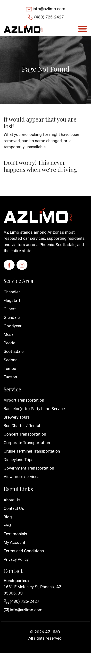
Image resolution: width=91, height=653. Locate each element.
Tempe (10, 368)
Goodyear (13, 325)
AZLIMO (52, 631)
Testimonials (15, 533)
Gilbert (10, 308)
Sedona (10, 359)
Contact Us (14, 508)
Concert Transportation (25, 434)
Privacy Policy (16, 559)
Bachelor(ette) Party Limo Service (34, 408)
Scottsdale (14, 351)
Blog (8, 516)
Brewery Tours (17, 417)
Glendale (12, 317)
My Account (14, 542)
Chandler (12, 291)
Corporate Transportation (27, 442)
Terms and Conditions (24, 550)
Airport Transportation (24, 400)
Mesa (9, 334)
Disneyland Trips (18, 459)
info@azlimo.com (49, 8)
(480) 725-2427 (49, 17)
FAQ (7, 525)
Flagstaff (12, 300)
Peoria (9, 342)
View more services (22, 476)
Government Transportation (29, 468)
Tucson (10, 376)
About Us (12, 499)
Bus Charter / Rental (22, 425)
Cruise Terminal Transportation (32, 451)
